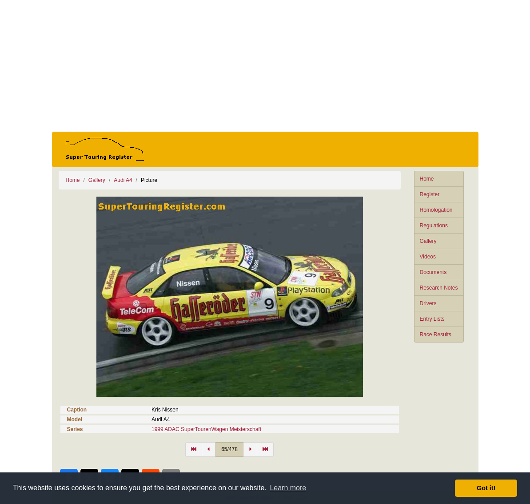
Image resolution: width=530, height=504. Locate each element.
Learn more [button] (288, 488)
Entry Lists (432, 319)
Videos (428, 257)
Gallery (428, 241)
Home (427, 179)
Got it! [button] (486, 488)
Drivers (428, 303)
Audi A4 (123, 180)
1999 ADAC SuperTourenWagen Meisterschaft (206, 429)
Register (430, 194)
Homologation (436, 210)
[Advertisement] (265, 66)
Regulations (434, 225)
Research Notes (439, 288)
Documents (433, 272)
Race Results (435, 334)
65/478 (229, 449)
